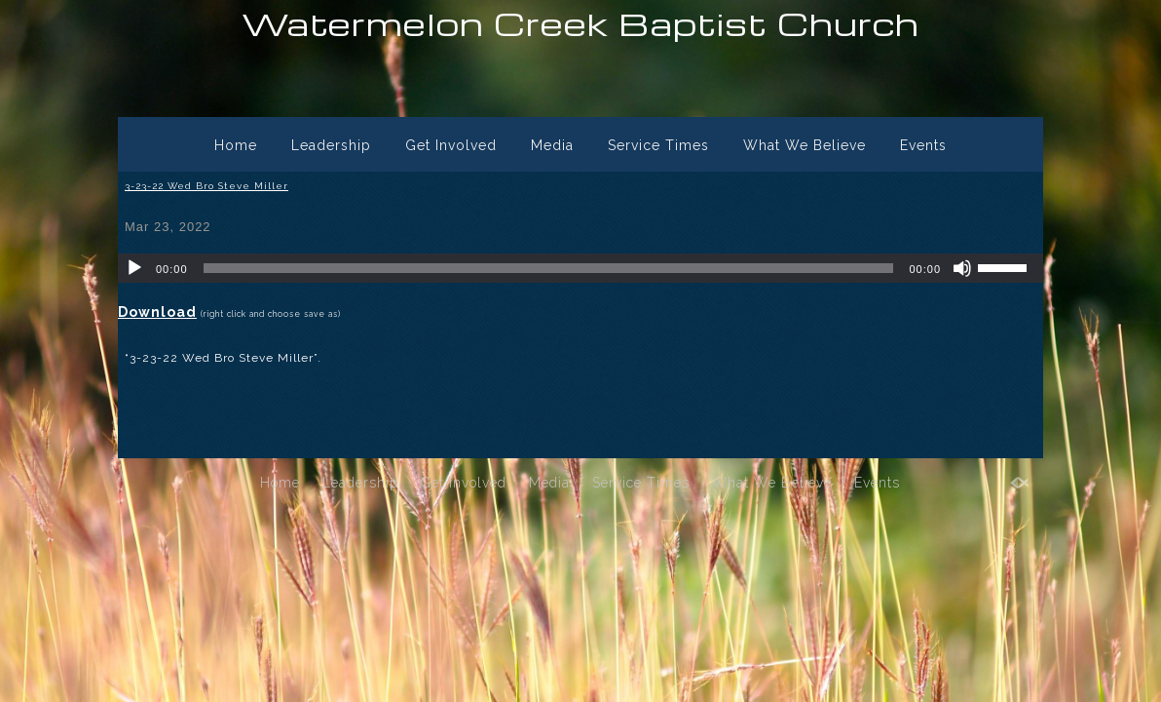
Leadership (331, 145)
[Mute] (962, 268)
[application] (580, 268)
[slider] (549, 268)
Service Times (658, 145)
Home (235, 145)
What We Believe (804, 145)
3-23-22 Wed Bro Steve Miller (206, 185)
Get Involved (451, 145)
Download (157, 312)
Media (552, 145)
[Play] (134, 268)
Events (923, 145)
